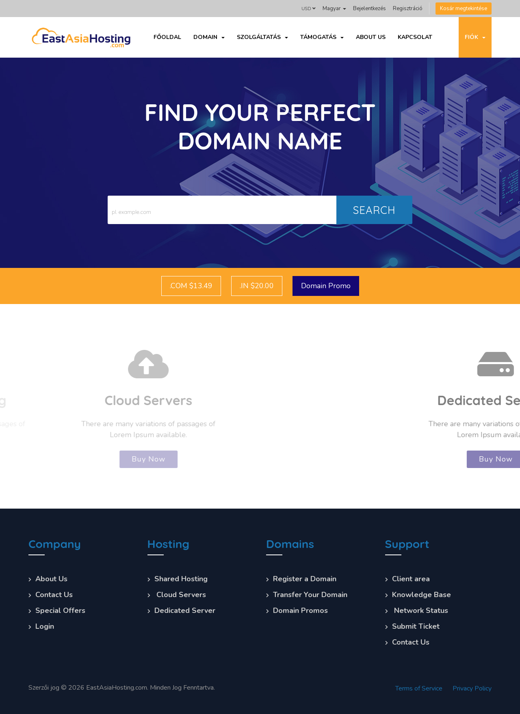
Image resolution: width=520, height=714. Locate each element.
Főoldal (167, 37)
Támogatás (322, 37)
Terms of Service (418, 688)
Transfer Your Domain (310, 595)
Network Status (420, 610)
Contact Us (54, 595)
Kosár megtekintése (463, 8)
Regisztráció (407, 8)
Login (44, 626)
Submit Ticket (416, 626)
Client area (411, 579)
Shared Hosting (181, 579)
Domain (209, 37)
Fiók (475, 37)
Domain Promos (300, 610)
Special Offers (60, 610)
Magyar (334, 8)
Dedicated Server (184, 610)
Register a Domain (304, 579)
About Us (371, 37)
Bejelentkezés (369, 8)
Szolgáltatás (262, 37)
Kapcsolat (415, 37)
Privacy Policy (472, 688)
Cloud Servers (180, 595)
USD (308, 8)
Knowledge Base (421, 595)
